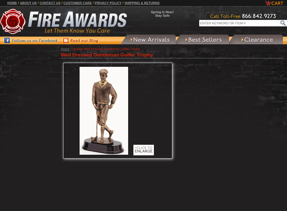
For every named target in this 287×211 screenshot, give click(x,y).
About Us (28, 3)
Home (12, 3)
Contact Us (49, 3)
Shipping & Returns (142, 3)
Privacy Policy (108, 3)
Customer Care (77, 3)
